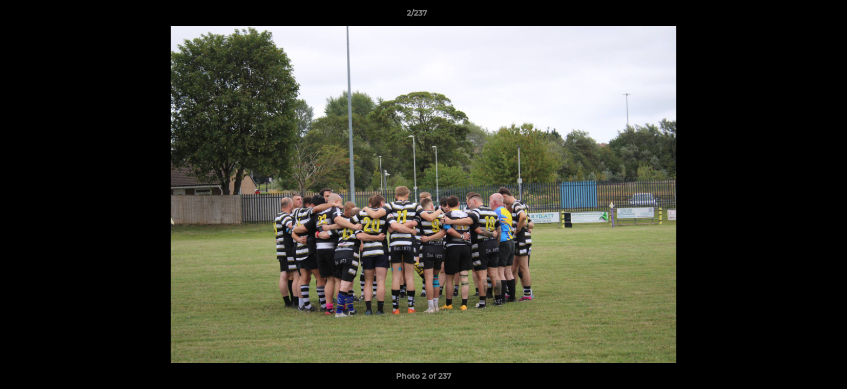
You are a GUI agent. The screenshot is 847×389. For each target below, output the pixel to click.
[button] (801, 16)
